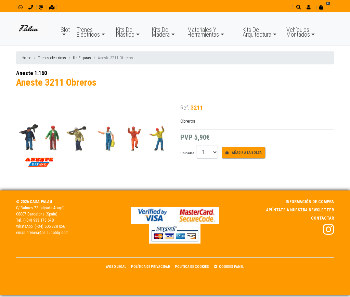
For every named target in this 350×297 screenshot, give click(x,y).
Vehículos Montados (298, 32)
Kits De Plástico (125, 32)
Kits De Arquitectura (257, 32)
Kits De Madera (161, 32)
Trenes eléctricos (52, 57)
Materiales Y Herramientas (203, 32)
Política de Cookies (192, 266)
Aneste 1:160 (31, 73)
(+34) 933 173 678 (38, 220)
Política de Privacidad (150, 266)
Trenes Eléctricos (88, 32)
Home (26, 57)
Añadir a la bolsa (243, 152)
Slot (65, 29)
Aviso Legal (116, 266)
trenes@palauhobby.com (47, 232)
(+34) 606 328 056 (50, 226)
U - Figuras (82, 57)
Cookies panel (229, 266)
